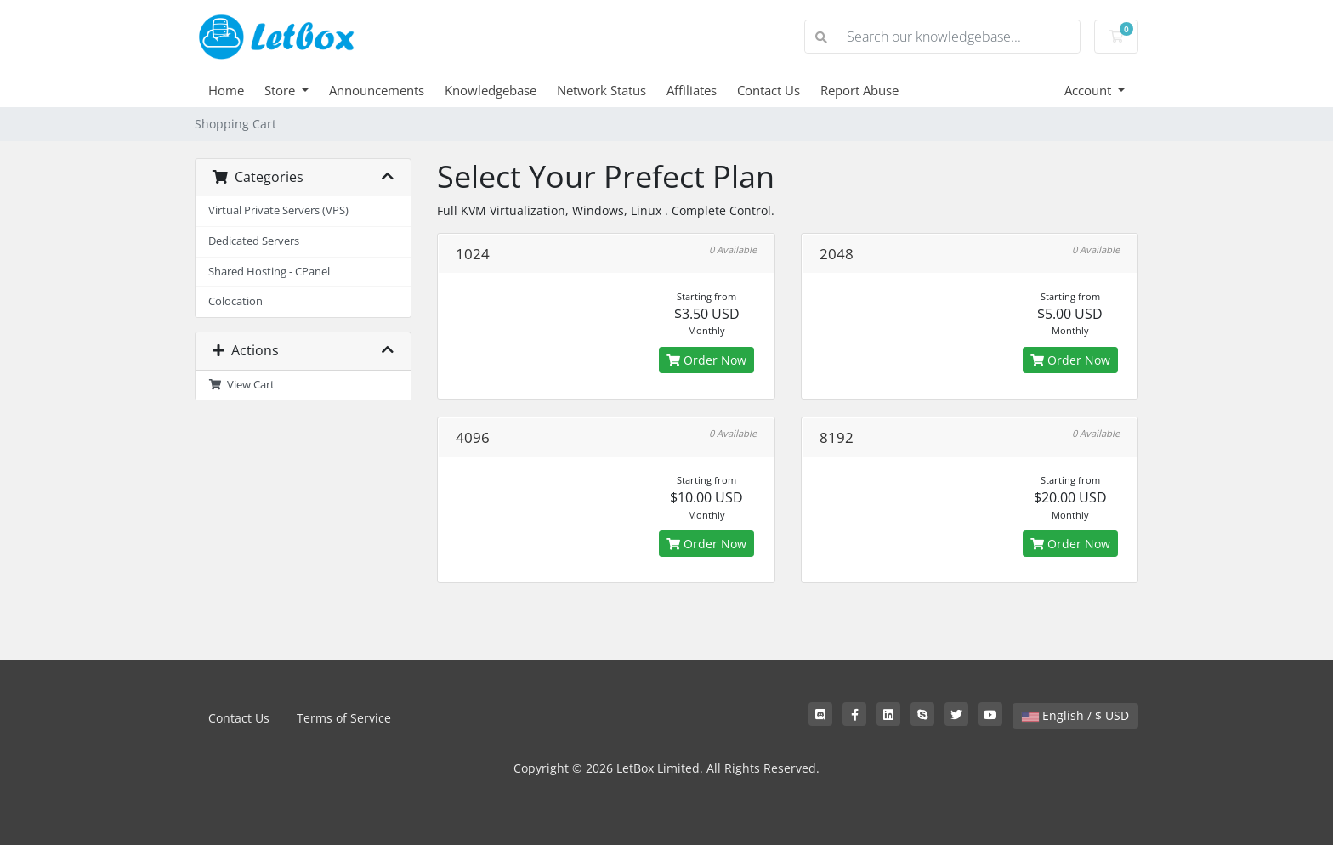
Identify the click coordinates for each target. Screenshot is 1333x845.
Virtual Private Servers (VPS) (278, 210)
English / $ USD (1075, 715)
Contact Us (768, 90)
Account (1089, 90)
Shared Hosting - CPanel (269, 271)
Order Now (706, 360)
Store (281, 90)
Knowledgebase (490, 90)
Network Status (601, 90)
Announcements (376, 90)
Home (226, 90)
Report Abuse (859, 90)
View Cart (241, 384)
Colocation (235, 301)
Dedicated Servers (253, 241)
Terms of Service (344, 718)
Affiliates (691, 90)
